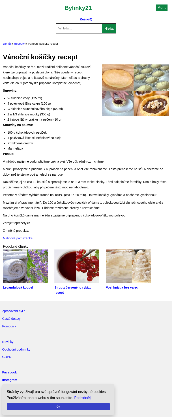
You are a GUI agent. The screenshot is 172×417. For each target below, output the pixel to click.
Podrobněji (83, 398)
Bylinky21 (78, 7)
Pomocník (9, 326)
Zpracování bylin (13, 311)
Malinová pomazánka (17, 238)
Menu (161, 7)
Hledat (109, 28)
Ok (58, 406)
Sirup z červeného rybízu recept (76, 287)
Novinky (7, 342)
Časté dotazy (11, 318)
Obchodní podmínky (16, 349)
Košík (84, 19)
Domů (7, 43)
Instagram (9, 380)
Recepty (19, 43)
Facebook (9, 372)
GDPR (6, 357)
